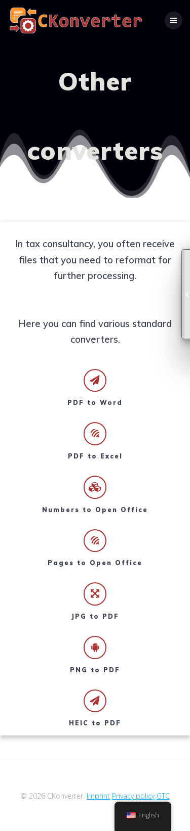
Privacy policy (133, 796)
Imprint (98, 796)
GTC (163, 796)
